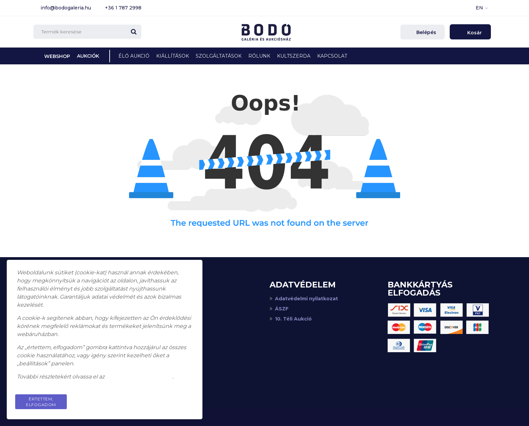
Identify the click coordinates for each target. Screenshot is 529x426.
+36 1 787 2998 (123, 8)
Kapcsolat (332, 56)
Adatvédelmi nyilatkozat (306, 299)
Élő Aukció (133, 56)
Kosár (474, 33)
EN (479, 8)
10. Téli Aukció (293, 319)
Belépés (425, 32)
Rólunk (259, 56)
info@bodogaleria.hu (65, 8)
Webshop (57, 56)
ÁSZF (281, 309)
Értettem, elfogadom (41, 401)
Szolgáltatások (219, 56)
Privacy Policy (166, 398)
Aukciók (88, 56)
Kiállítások (172, 56)
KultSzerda (293, 56)
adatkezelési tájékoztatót (139, 376)
